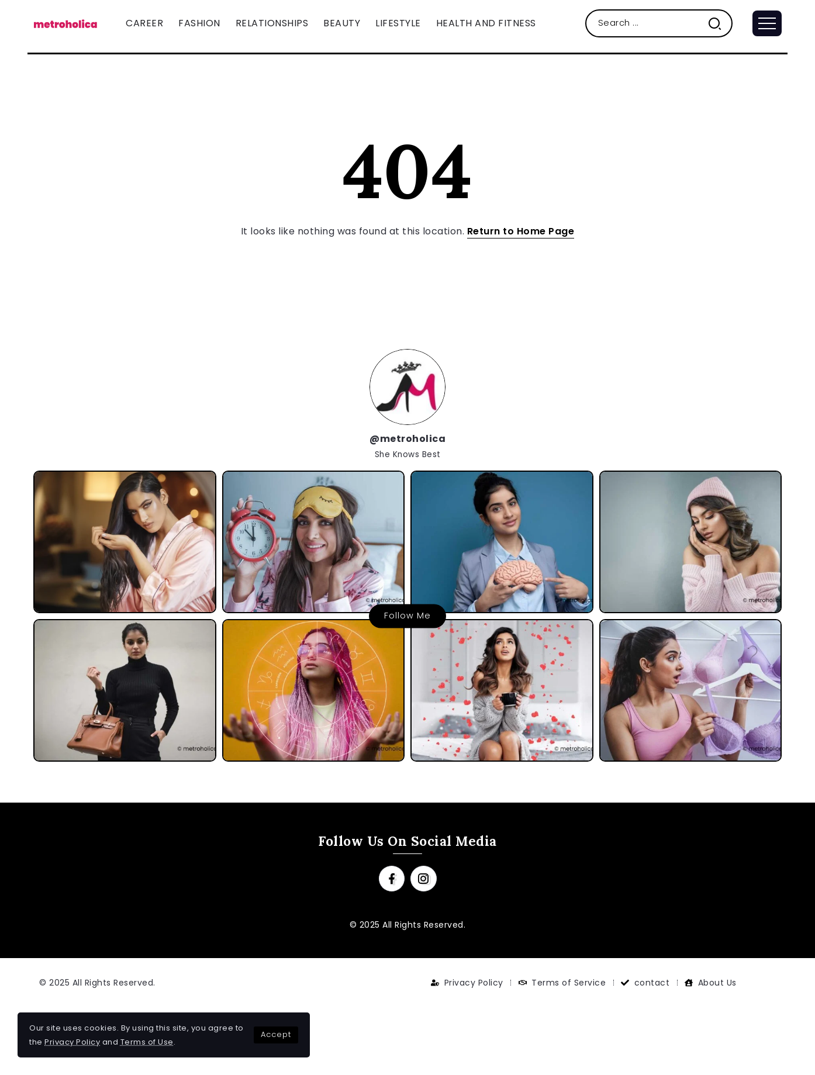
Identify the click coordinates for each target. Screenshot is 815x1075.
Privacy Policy (72, 1042)
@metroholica (407, 438)
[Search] (659, 23)
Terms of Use (147, 1042)
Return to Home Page (521, 231)
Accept (276, 1034)
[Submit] (719, 23)
